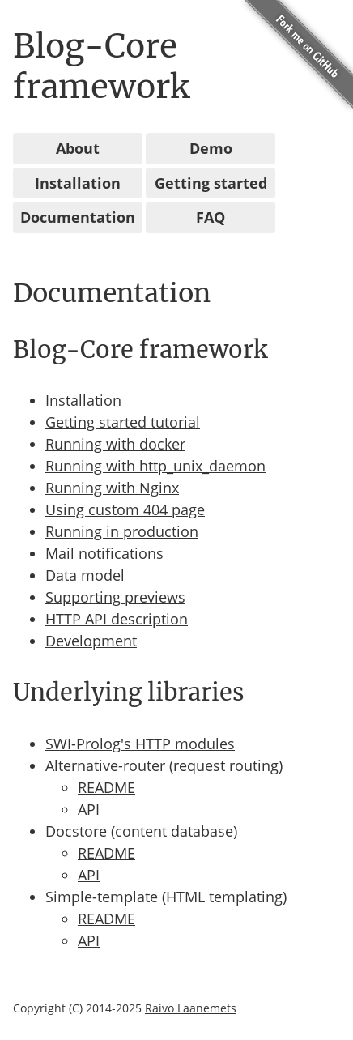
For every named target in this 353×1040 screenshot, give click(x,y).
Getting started (211, 183)
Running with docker (115, 444)
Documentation (77, 217)
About (78, 148)
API (89, 809)
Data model (85, 575)
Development (91, 640)
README (106, 787)
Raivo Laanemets (190, 1008)
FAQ (210, 217)
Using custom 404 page (125, 509)
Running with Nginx (112, 487)
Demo (210, 148)
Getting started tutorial (122, 422)
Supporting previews (115, 597)
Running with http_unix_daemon (155, 465)
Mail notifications (104, 553)
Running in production (121, 531)
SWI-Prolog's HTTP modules (140, 743)
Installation (78, 183)
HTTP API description (116, 619)
